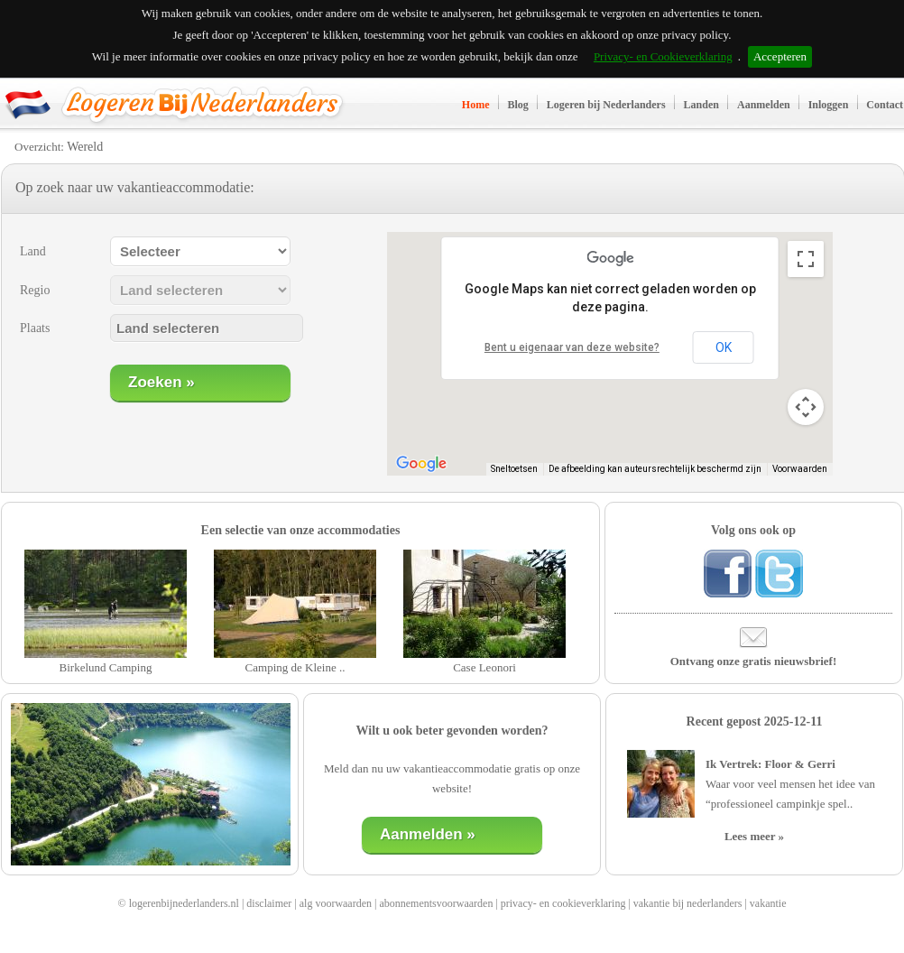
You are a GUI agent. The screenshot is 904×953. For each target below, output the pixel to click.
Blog (518, 104)
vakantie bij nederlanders (688, 903)
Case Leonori (484, 667)
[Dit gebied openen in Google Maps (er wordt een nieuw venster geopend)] (421, 464)
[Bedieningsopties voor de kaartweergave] (806, 407)
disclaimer (268, 903)
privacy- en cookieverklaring (563, 903)
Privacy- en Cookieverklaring (663, 56)
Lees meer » (754, 836)
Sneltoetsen (514, 469)
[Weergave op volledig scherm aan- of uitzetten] (806, 259)
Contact (884, 104)
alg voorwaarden (336, 903)
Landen (701, 104)
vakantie (768, 903)
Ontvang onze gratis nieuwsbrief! (753, 661)
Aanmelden (763, 104)
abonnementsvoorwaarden (436, 903)
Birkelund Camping (106, 667)
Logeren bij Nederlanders (606, 104)
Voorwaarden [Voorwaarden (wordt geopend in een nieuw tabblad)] (799, 469)
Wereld (85, 146)
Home (476, 104)
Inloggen (828, 104)
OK (723, 347)
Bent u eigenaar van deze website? (572, 347)
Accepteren (780, 56)
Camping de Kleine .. (295, 667)
